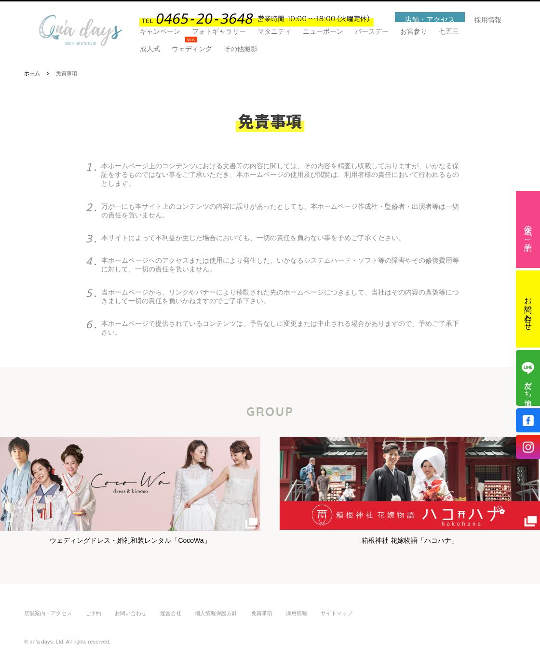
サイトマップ (336, 613)
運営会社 (170, 613)
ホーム (32, 73)
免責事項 (261, 613)
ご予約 (93, 613)
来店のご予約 (528, 229)
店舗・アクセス (430, 19)
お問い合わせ (528, 309)
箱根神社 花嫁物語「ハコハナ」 (410, 484)
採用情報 (487, 20)
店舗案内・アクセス (48, 613)
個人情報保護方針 (216, 613)
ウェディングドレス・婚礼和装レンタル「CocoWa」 (130, 484)
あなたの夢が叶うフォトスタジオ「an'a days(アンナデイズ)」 (80, 30)
